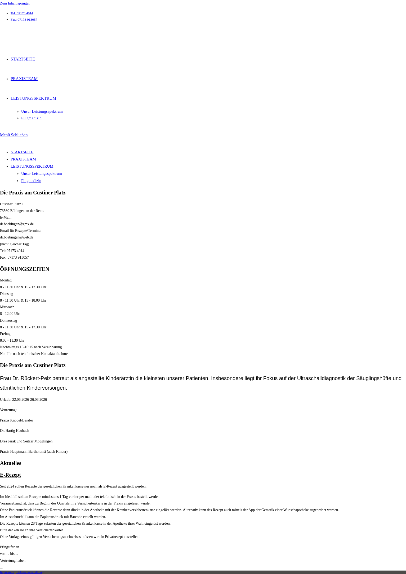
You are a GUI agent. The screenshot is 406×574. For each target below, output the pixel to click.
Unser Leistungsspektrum (41, 173)
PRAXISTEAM (23, 159)
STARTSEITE (22, 152)
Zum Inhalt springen (15, 3)
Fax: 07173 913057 (24, 19)
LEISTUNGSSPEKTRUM (32, 166)
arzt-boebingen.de (23, 31)
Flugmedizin (31, 181)
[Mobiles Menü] (14, 135)
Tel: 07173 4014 (22, 13)
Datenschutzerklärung (30, 572)
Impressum (7, 572)
